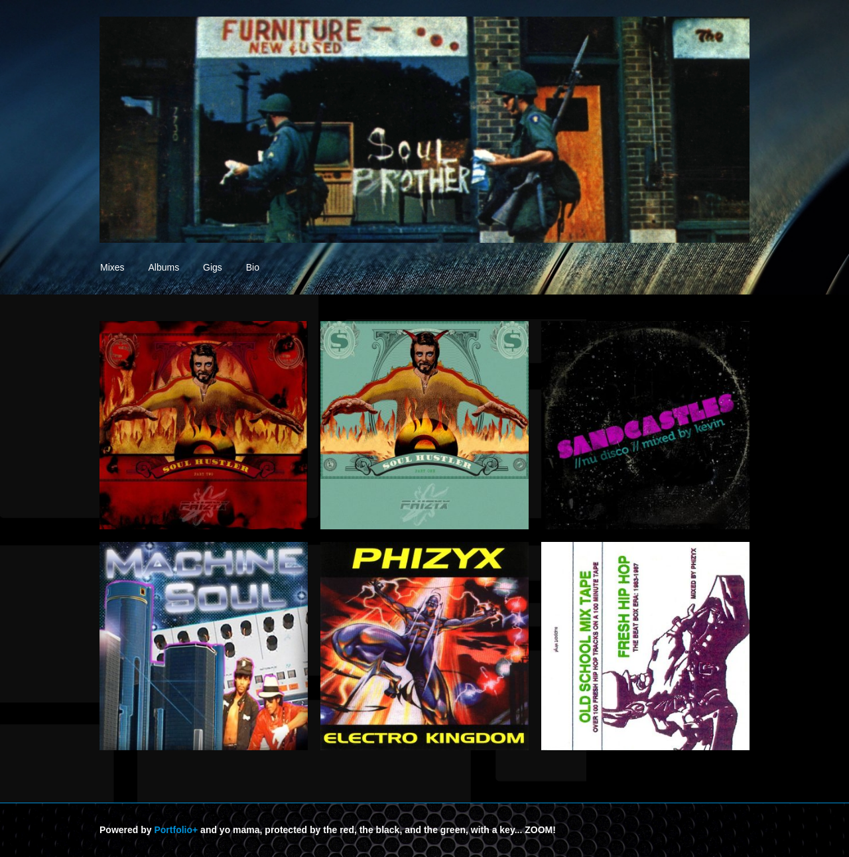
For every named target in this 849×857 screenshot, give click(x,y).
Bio (252, 267)
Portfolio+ (176, 829)
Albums (163, 267)
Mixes (112, 267)
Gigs (212, 267)
